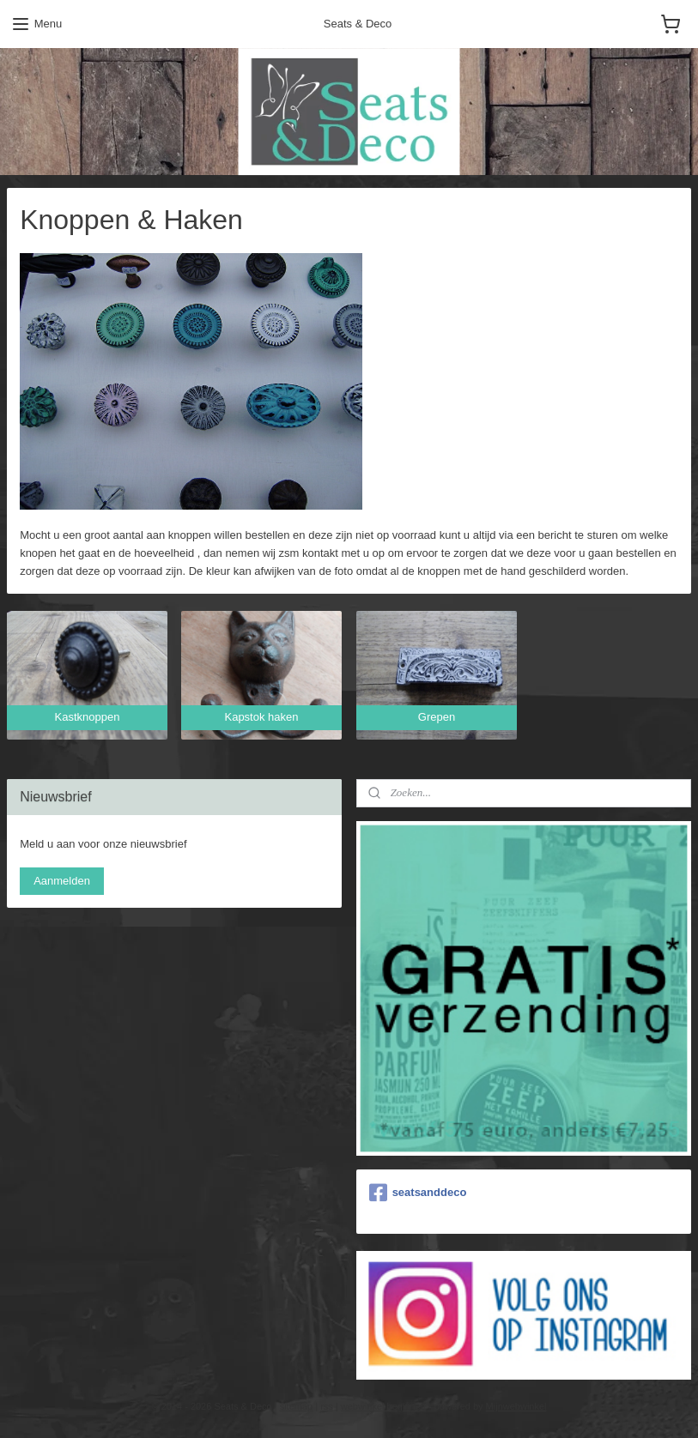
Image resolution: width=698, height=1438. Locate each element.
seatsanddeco (418, 1192)
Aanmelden (61, 880)
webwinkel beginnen (383, 1406)
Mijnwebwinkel (516, 1406)
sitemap (296, 1406)
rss (326, 1406)
